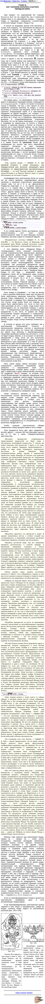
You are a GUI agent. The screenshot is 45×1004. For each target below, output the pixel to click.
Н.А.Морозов (5, 1)
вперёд (30, 993)
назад (17, 993)
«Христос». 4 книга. (19, 1)
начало (23, 993)
